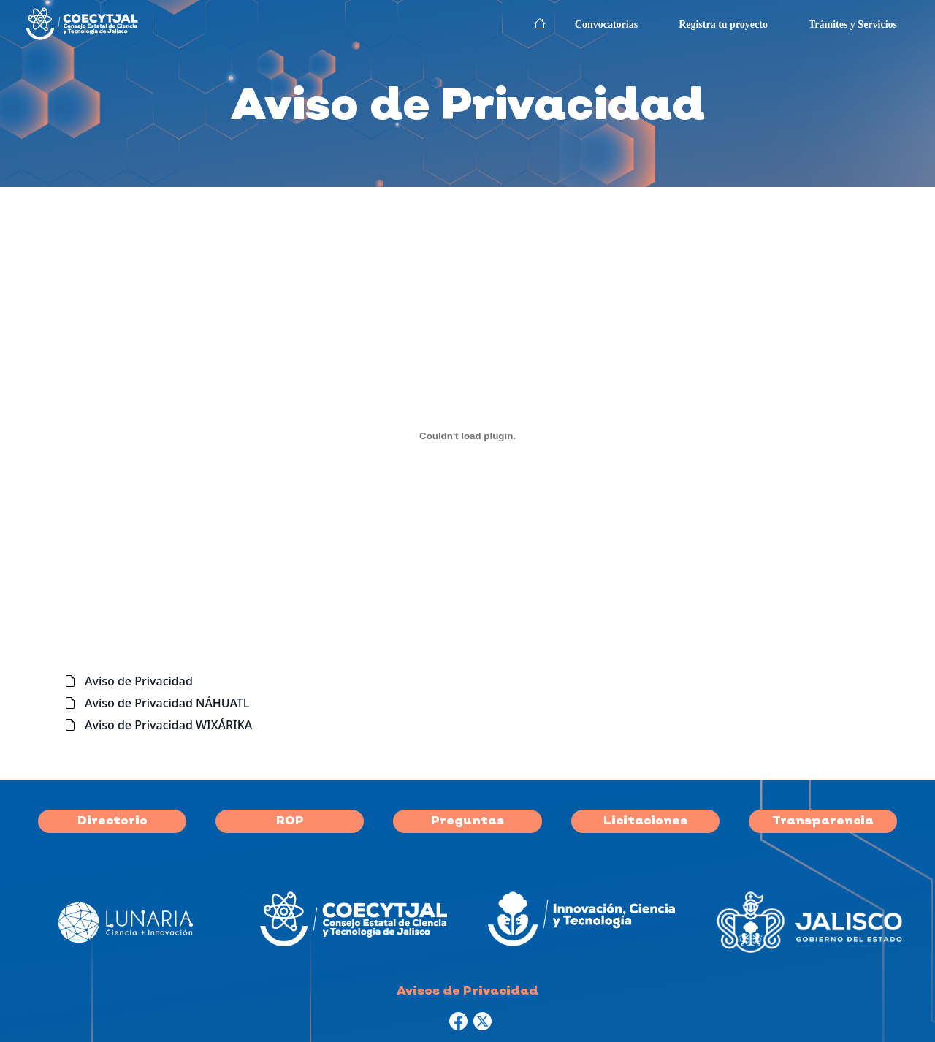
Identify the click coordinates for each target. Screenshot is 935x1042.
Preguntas (467, 821)
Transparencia (823, 821)
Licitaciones (645, 821)
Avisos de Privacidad (467, 991)
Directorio (112, 821)
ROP (290, 821)
